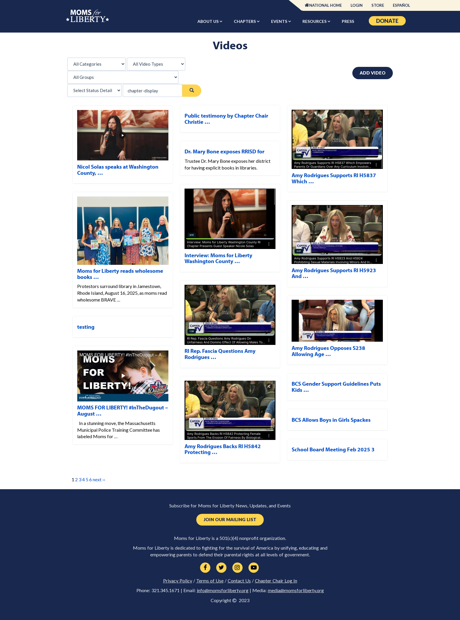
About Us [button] (208, 21)
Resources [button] (314, 21)
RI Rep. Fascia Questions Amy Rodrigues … (220, 353)
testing (85, 326)
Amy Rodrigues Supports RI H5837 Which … (334, 178)
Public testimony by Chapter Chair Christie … (226, 118)
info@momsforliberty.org (222, 590)
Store (377, 5)
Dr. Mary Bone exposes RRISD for (224, 151)
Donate (387, 21)
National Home (325, 5)
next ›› (99, 479)
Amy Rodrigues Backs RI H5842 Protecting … (223, 449)
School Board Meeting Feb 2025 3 (333, 449)
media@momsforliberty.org (296, 590)
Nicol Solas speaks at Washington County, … (117, 169)
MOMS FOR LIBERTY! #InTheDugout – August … (122, 410)
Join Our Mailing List (230, 519)
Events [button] (279, 21)
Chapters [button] (245, 21)
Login (357, 5)
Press (348, 21)
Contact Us (239, 580)
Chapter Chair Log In (276, 580)
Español (401, 5)
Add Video (372, 72)
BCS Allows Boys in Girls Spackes (331, 419)
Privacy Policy (177, 580)
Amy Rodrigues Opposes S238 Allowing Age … (328, 351)
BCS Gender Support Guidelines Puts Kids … (336, 386)
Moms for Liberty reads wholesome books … (120, 273)
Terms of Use (210, 580)
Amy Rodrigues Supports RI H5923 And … (334, 273)
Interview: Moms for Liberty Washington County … (218, 258)
